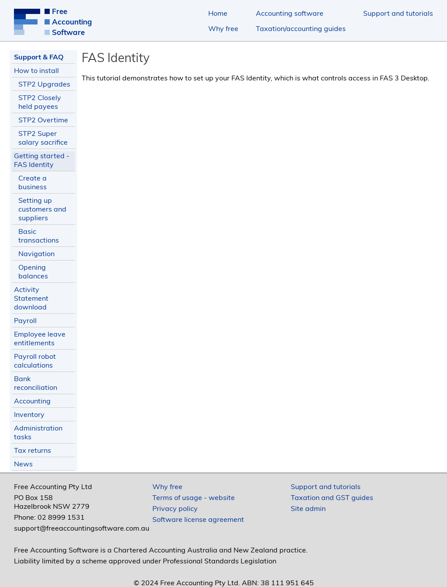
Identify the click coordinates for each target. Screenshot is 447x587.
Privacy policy (175, 508)
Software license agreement (198, 519)
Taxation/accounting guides (301, 28)
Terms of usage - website (193, 497)
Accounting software (289, 13)
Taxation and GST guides (332, 497)
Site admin (308, 508)
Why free (223, 28)
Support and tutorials (398, 13)
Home (217, 13)
